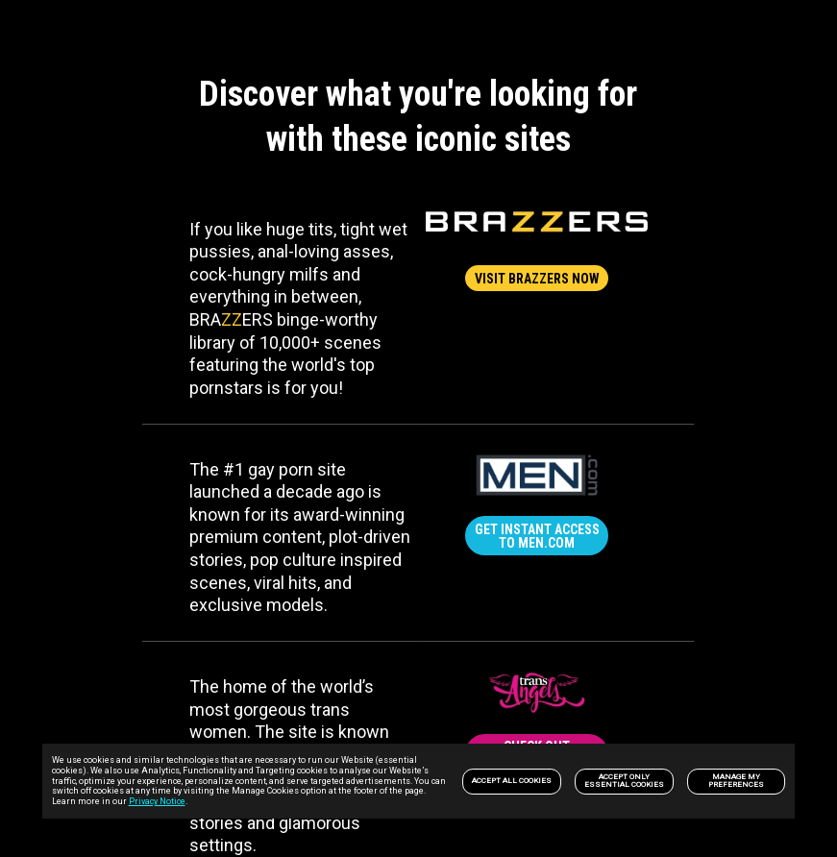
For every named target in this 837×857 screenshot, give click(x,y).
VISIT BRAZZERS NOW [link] (537, 278)
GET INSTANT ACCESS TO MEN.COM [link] (537, 536)
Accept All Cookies (512, 780)
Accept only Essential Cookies (624, 780)
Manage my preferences (736, 780)
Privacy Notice (157, 801)
